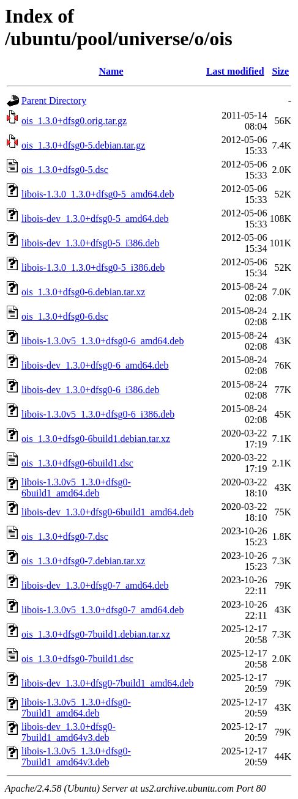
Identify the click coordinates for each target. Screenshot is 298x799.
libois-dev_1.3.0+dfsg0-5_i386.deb (90, 243)
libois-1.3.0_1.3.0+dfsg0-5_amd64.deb (97, 194)
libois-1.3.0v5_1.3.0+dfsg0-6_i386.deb (97, 414)
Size (280, 71)
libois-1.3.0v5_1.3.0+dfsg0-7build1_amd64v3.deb (76, 756)
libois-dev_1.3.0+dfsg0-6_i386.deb (90, 390)
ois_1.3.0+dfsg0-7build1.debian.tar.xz (95, 634)
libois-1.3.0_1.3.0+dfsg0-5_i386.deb (93, 267)
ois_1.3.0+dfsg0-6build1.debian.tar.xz (95, 438)
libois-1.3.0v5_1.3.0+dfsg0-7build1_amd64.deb (76, 707)
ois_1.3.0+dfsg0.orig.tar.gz (74, 121)
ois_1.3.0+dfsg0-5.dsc (64, 169)
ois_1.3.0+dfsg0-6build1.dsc (77, 463)
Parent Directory (53, 100)
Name (111, 71)
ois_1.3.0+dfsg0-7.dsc (64, 536)
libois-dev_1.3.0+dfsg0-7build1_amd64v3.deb (68, 732)
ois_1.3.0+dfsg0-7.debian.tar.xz (83, 561)
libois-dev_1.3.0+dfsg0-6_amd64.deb (95, 365)
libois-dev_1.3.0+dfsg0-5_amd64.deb (95, 218)
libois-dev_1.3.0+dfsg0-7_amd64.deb (95, 585)
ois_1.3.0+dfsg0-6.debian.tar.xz (83, 292)
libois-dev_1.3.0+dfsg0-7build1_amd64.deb (107, 683)
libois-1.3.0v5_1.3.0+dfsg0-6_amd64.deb (102, 341)
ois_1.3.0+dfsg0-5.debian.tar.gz (83, 145)
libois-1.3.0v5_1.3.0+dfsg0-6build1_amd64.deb (76, 487)
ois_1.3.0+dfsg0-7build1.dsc (77, 659)
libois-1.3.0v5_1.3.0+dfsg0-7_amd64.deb (102, 610)
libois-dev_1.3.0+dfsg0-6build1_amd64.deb (107, 512)
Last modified (235, 71)
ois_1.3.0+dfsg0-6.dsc (64, 316)
